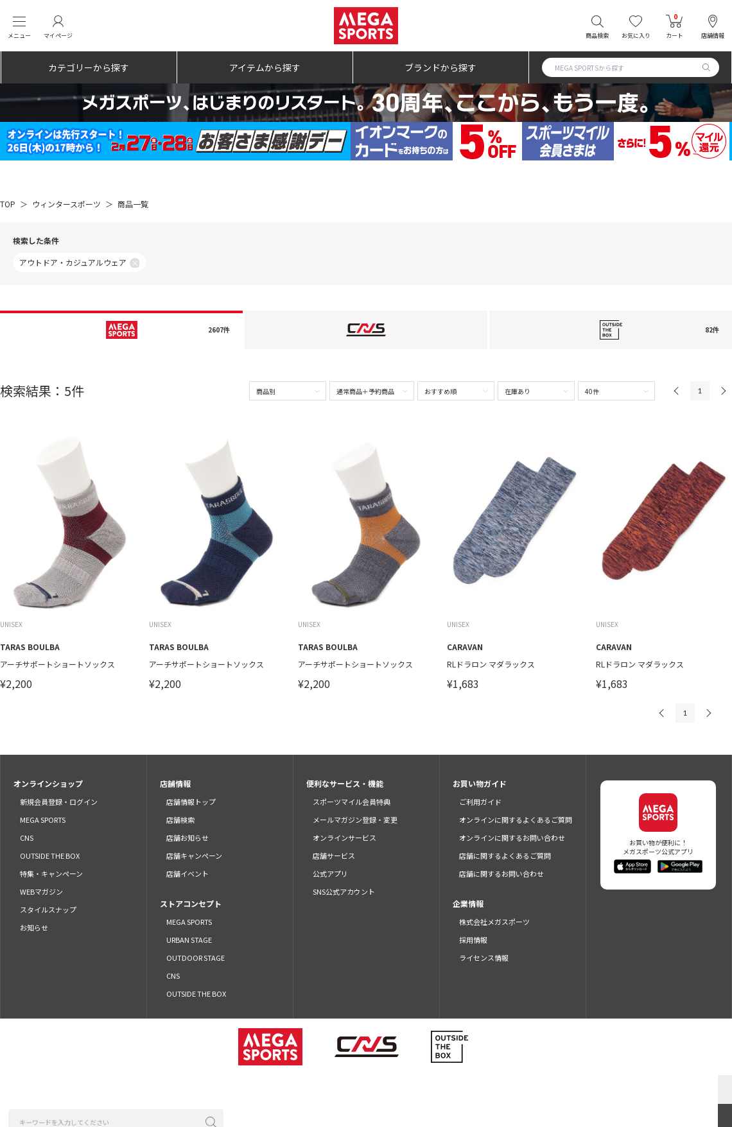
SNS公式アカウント (344, 891)
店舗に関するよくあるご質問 (505, 855)
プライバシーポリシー (350, 1089)
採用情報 (473, 939)
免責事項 (511, 1089)
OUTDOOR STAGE (195, 957)
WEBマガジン (41, 891)
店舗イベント (187, 873)
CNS (26, 837)
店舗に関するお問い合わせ (501, 873)
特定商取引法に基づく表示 (440, 1089)
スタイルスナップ (48, 909)
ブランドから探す (440, 67)
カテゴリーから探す (88, 67)
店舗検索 (180, 819)
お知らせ (34, 927)
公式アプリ (330, 873)
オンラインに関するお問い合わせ (512, 837)
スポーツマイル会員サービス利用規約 (244, 1089)
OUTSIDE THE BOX (50, 855)
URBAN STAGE (189, 939)
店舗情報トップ (191, 801)
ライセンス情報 (484, 957)
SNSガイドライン (568, 1089)
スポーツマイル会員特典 (351, 801)
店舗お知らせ (187, 837)
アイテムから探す (265, 67)
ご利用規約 (155, 1089)
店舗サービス (334, 855)
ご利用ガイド (480, 801)
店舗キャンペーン (194, 855)
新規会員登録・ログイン (59, 801)
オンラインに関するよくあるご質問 (515, 819)
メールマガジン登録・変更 (355, 819)
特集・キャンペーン (51, 873)
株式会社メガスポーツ (494, 921)
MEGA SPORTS (42, 819)
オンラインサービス (344, 837)
